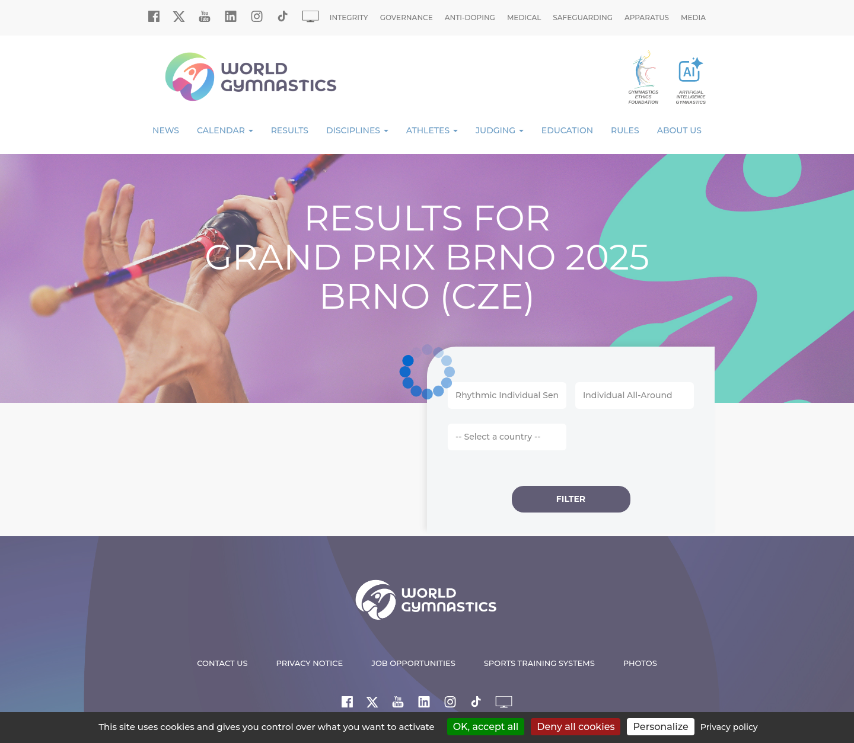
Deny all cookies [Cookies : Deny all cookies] (575, 726)
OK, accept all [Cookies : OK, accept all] (486, 726)
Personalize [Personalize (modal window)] (660, 726)
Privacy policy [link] (729, 727)
